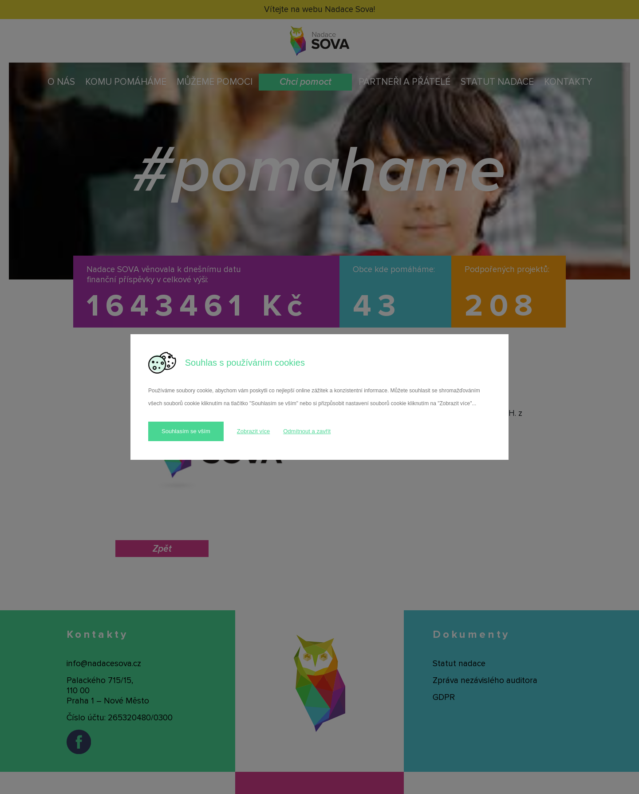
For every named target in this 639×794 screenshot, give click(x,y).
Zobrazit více (253, 431)
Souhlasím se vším (186, 431)
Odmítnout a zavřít (307, 431)
